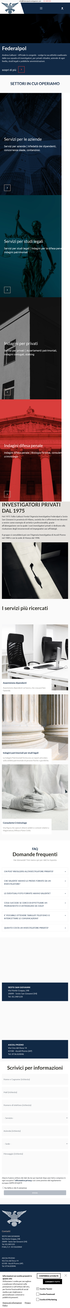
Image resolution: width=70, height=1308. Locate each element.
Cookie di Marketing (48, 1299)
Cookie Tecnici (46, 1288)
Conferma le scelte (48, 1276)
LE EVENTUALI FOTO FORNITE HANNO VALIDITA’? (27, 893)
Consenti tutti (52, 1281)
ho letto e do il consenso (14, 1187)
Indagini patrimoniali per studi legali (21, 752)
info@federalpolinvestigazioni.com (30, 1)
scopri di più (9, 69)
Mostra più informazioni (12, 1302)
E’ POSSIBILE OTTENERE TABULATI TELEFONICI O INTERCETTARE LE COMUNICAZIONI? (27, 916)
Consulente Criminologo (15, 822)
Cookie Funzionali (47, 1294)
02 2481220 (47, 1)
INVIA (35, 1192)
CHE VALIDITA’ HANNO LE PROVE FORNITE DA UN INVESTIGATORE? (27, 882)
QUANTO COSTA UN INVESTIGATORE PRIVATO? (26, 927)
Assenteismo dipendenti (15, 683)
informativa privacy (23, 1180)
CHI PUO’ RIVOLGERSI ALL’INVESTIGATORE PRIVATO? (28, 871)
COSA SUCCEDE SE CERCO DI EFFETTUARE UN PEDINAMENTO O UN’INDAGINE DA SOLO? (25, 904)
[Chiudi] (66, 1275)
